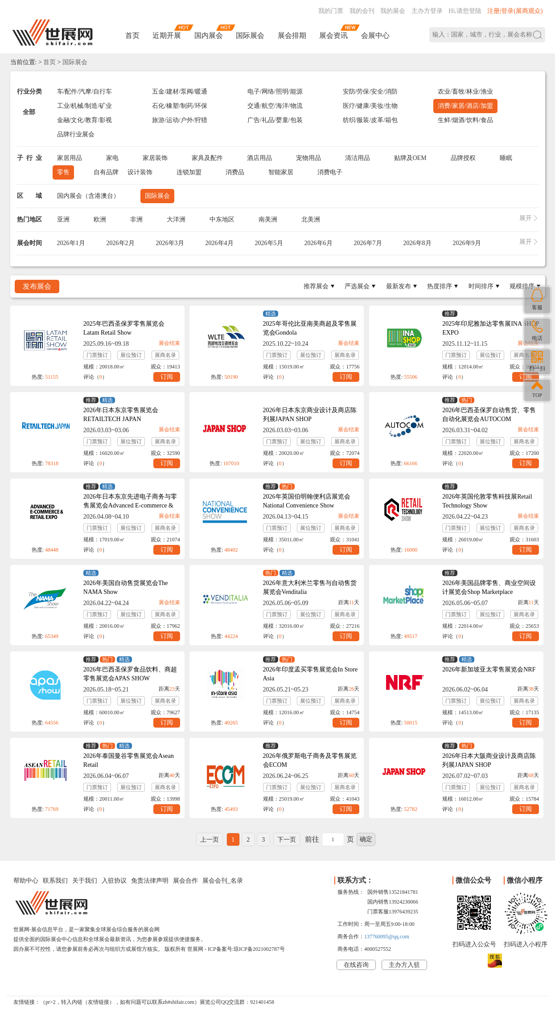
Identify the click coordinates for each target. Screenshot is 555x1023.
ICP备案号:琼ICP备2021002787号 (246, 949)
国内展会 (208, 35)
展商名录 (165, 355)
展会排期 (292, 35)
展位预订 (131, 355)
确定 (366, 839)
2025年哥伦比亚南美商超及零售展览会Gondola (310, 328)
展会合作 (185, 880)
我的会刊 (361, 11)
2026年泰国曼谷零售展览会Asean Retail (128, 760)
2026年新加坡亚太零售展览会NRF (488, 669)
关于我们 (84, 880)
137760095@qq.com (386, 936)
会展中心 (375, 35)
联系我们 (55, 880)
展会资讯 (333, 35)
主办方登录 (427, 11)
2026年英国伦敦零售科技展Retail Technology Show (487, 501)
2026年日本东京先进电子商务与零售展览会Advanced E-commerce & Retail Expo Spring (130, 505)
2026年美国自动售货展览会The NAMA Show (125, 587)
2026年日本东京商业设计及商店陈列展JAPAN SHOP (310, 414)
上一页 (209, 839)
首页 (132, 35)
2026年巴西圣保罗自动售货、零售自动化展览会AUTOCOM (489, 414)
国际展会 (250, 35)
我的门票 (330, 11)
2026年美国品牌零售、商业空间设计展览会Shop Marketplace (489, 587)
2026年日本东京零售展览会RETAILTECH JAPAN (120, 414)
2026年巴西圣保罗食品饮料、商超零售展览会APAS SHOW (130, 674)
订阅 (166, 376)
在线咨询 (356, 965)
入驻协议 (114, 880)
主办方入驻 (404, 965)
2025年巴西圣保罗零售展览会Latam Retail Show (123, 328)
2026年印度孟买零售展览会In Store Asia (310, 674)
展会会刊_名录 (222, 880)
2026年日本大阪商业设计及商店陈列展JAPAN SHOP (489, 760)
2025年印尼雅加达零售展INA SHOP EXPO (490, 328)
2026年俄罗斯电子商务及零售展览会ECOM (310, 760)
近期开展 (166, 35)
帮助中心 (25, 880)
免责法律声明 (150, 880)
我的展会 (392, 11)
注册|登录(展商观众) (515, 11)
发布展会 (37, 286)
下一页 (286, 839)
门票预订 (97, 355)
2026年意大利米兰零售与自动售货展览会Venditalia (310, 587)
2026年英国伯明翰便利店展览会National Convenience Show (306, 501)
